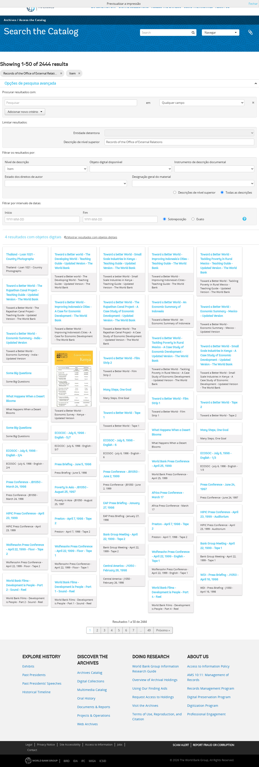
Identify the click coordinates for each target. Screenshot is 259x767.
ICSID (102, 761)
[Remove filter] (61, 73)
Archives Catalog (89, 672)
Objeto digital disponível (106, 162)
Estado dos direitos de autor (24, 177)
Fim (85, 213)
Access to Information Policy (208, 666)
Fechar (253, 4)
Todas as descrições (236, 192)
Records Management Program (210, 688)
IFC (83, 761)
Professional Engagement (206, 714)
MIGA (92, 761)
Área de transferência (250, 32)
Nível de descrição (17, 162)
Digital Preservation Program (209, 697)
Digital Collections (90, 681)
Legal (29, 744)
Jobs (119, 744)
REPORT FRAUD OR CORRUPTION (213, 745)
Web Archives (87, 724)
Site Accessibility (70, 744)
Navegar (221, 32)
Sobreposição (174, 219)
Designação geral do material (151, 177)
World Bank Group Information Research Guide (155, 668)
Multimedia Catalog (92, 690)
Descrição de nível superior (82, 142)
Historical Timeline (36, 692)
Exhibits (28, 666)
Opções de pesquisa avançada (30, 83)
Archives (10, 20)
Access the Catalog (32, 20)
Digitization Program (202, 705)
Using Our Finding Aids (149, 688)
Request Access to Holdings (153, 697)
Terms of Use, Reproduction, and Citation (157, 716)
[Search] (168, 32)
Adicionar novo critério (25, 112)
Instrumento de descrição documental (200, 162)
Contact (32, 750)
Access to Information (98, 744)
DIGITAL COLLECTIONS (134, 7)
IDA (75, 761)
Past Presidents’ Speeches (41, 683)
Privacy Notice (46, 744)
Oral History (86, 698)
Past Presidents (34, 675)
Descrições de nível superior (194, 192)
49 (149, 630)
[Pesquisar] (193, 32)
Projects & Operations (93, 715)
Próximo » (163, 630)
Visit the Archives (145, 705)
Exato (197, 219)
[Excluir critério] (249, 101)
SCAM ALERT (181, 745)
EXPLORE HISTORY (103, 7)
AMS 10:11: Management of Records (208, 677)
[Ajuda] (241, 219)
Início (8, 213)
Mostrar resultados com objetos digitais (90, 237)
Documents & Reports (93, 707)
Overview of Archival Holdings (154, 680)
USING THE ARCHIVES (198, 7)
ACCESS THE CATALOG (166, 7)
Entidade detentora (86, 133)
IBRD (66, 761)
